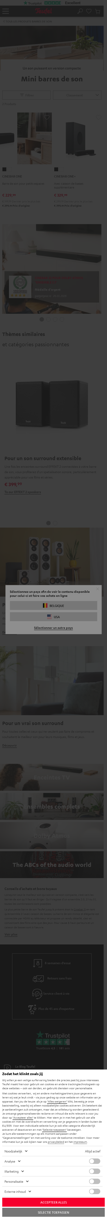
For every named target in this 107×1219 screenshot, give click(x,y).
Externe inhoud (15, 1191)
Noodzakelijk (13, 1151)
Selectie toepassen (53, 1212)
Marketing (11, 1171)
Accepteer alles (53, 1202)
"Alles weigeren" (57, 1101)
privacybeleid (56, 1141)
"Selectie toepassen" (54, 1129)
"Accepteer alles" (23, 1117)
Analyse (9, 1161)
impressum (80, 1141)
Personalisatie (13, 1181)
